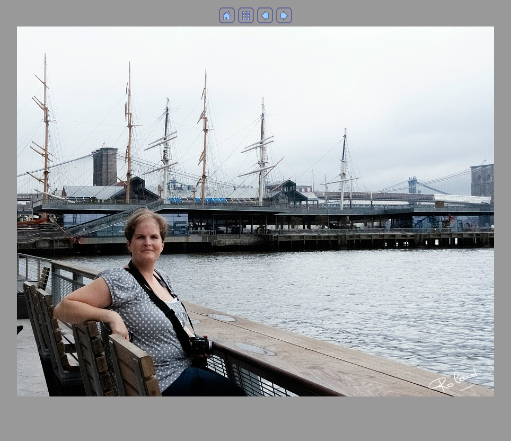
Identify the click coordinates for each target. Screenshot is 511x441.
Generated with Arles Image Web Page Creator (255, 428)
